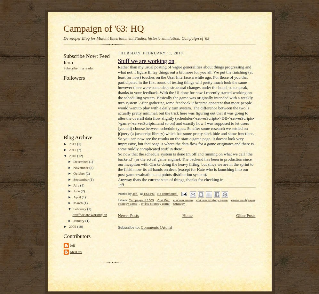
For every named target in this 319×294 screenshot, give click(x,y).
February (80, 209)
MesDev (76, 252)
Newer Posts (128, 215)
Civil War (163, 200)
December (81, 161)
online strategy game (155, 203)
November (81, 168)
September (81, 179)
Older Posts (245, 215)
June (77, 191)
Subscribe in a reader (79, 68)
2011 (73, 150)
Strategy (179, 203)
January (79, 221)
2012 (73, 144)
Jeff (73, 245)
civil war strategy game (212, 200)
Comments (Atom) (156, 227)
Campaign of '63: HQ (104, 28)
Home (187, 215)
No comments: (167, 193)
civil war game (183, 200)
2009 (73, 226)
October (79, 173)
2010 (73, 156)
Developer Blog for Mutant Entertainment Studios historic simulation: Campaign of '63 (137, 38)
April (77, 197)
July (76, 185)
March (78, 203)
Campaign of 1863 (141, 200)
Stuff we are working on (89, 215)
